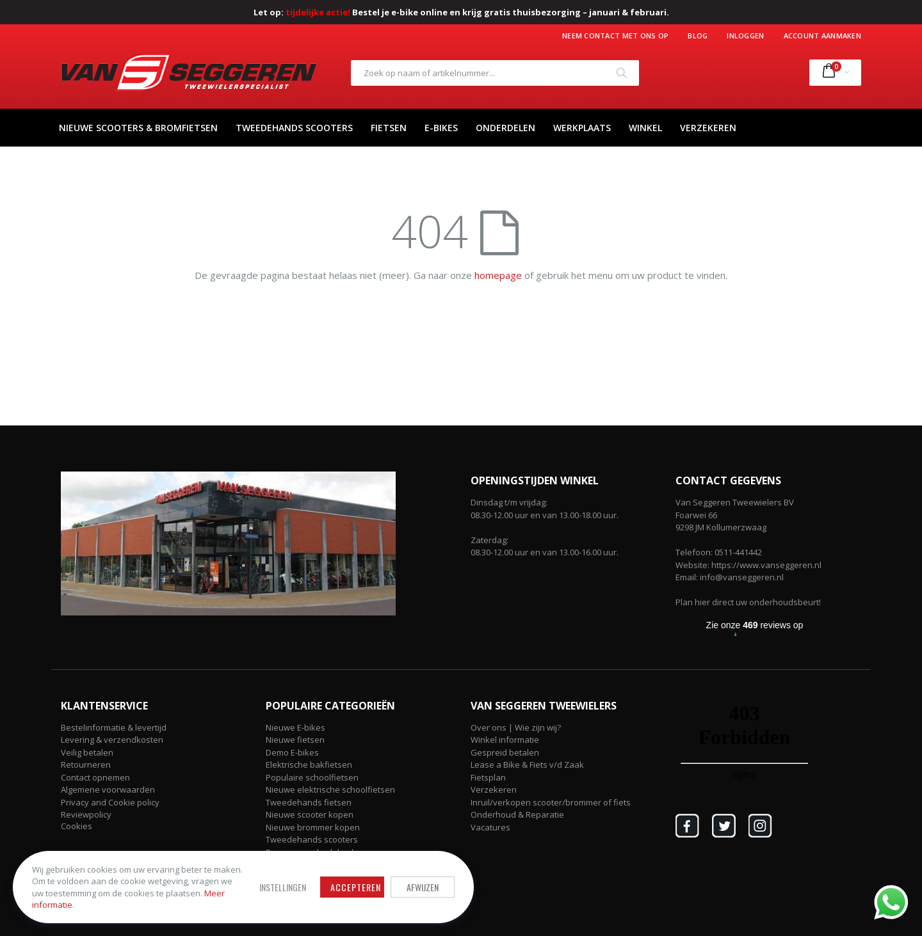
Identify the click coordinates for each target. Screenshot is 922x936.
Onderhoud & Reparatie (517, 814)
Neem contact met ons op (615, 35)
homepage (498, 275)
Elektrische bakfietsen (309, 764)
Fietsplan (488, 777)
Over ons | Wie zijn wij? (516, 727)
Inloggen (745, 35)
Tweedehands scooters (312, 839)
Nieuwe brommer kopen (313, 827)
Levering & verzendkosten (112, 739)
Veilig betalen (87, 752)
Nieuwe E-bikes (295, 727)
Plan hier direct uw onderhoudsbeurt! (748, 602)
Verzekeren (494, 789)
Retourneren (86, 764)
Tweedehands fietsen (309, 802)
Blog (698, 35)
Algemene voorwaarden (108, 789)
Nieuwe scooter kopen (309, 814)
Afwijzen (423, 887)
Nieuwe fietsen (295, 739)
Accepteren (355, 887)
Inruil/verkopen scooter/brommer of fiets (551, 802)
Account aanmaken (822, 35)
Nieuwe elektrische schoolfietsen (330, 789)
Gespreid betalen (505, 752)
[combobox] (495, 73)
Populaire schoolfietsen (312, 777)
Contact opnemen (95, 777)
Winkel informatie (505, 739)
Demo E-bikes (292, 752)
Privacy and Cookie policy (110, 802)
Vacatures (490, 827)
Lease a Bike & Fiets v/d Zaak (527, 764)
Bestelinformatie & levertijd (113, 727)
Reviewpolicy (86, 814)
